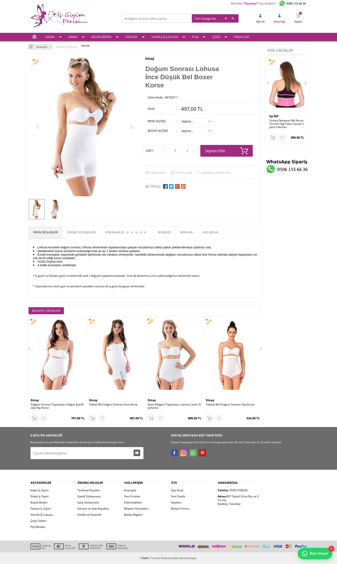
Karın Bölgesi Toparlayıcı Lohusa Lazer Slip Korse (174, 406)
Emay (149, 58)
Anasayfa (130, 490)
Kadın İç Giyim (39, 490)
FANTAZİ (131, 37)
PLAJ (195, 37)
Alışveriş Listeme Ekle (216, 172)
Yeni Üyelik (178, 496)
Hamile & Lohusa (41, 515)
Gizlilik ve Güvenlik (89, 515)
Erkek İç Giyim (39, 496)
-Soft (143, 558)
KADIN (50, 37)
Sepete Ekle (226, 150)
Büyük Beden (39, 502)
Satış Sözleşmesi (88, 502)
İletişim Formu (180, 509)
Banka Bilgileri (133, 515)
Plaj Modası (37, 527)
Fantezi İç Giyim (40, 509)
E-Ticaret (154, 558)
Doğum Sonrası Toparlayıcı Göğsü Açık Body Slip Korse (57, 406)
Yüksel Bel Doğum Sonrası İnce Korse (113, 404)
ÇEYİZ (216, 37)
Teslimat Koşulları (88, 490)
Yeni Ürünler (132, 496)
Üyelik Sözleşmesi (89, 496)
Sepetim (176, 502)
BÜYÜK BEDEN (101, 37)
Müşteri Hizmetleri (136, 509)
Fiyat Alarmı (183, 172)
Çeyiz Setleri (38, 521)
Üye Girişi (177, 490)
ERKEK (73, 37)
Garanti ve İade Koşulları (93, 509)
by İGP (273, 116)
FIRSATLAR (241, 37)
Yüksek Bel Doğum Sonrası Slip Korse (230, 404)
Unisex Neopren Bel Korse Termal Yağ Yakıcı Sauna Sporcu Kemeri (286, 124)
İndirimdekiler (133, 502)
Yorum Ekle (158, 172)
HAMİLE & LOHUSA (164, 37)
